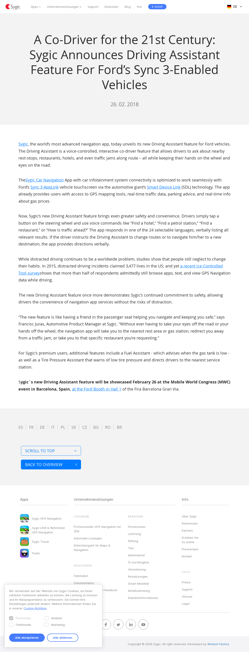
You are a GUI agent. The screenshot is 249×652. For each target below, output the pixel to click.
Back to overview (51, 464)
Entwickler (111, 6)
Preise (186, 582)
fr (31, 427)
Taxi (131, 548)
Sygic (23, 144)
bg (96, 427)
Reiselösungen (138, 576)
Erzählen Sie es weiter (190, 540)
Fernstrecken (137, 526)
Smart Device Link (163, 187)
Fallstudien (81, 576)
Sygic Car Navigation (44, 180)
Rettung (133, 541)
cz (84, 427)
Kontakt (187, 556)
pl (63, 427)
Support (93, 6)
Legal (185, 603)
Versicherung (137, 569)
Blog (128, 6)
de (42, 427)
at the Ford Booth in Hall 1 (96, 389)
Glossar (187, 596)
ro (108, 427)
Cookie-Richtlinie (35, 608)
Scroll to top (51, 450)
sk (73, 427)
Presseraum (190, 549)
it (53, 427)
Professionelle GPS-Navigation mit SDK (97, 529)
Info (139, 6)
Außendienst (136, 555)
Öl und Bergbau (138, 562)
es (20, 427)
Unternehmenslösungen (63, 6)
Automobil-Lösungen (88, 538)
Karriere (187, 530)
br (119, 427)
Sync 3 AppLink (44, 187)
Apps (34, 6)
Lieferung (134, 534)
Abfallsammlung (139, 590)
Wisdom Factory (218, 644)
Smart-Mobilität (138, 583)
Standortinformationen (143, 598)
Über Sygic (189, 516)
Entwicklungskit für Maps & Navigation (92, 548)
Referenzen (190, 523)
